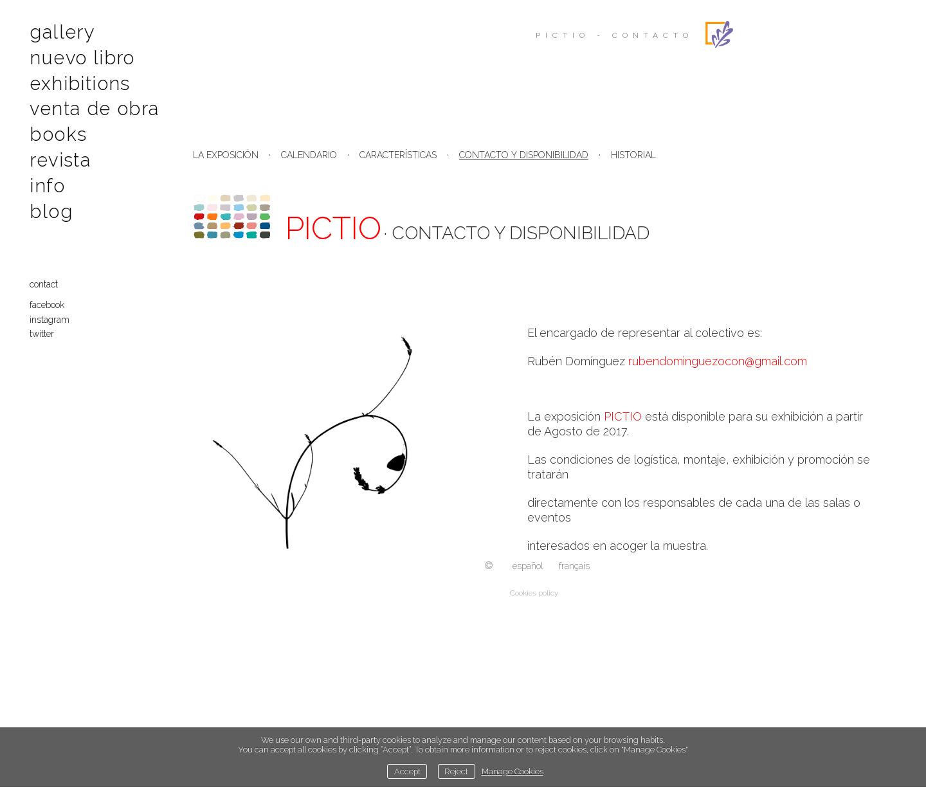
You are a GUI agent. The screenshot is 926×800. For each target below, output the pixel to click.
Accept (407, 771)
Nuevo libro (81, 56)
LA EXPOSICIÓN (226, 155)
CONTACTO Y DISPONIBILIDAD (523, 155)
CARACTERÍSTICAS (398, 155)
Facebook (49, 298)
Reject (456, 771)
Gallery (63, 31)
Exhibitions (78, 81)
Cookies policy (534, 592)
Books (58, 130)
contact (46, 278)
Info (48, 180)
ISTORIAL (636, 155)
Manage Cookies (512, 771)
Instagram (52, 313)
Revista (61, 156)
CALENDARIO (309, 155)
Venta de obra (93, 106)
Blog (52, 205)
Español (528, 566)
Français (574, 566)
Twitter (44, 327)
